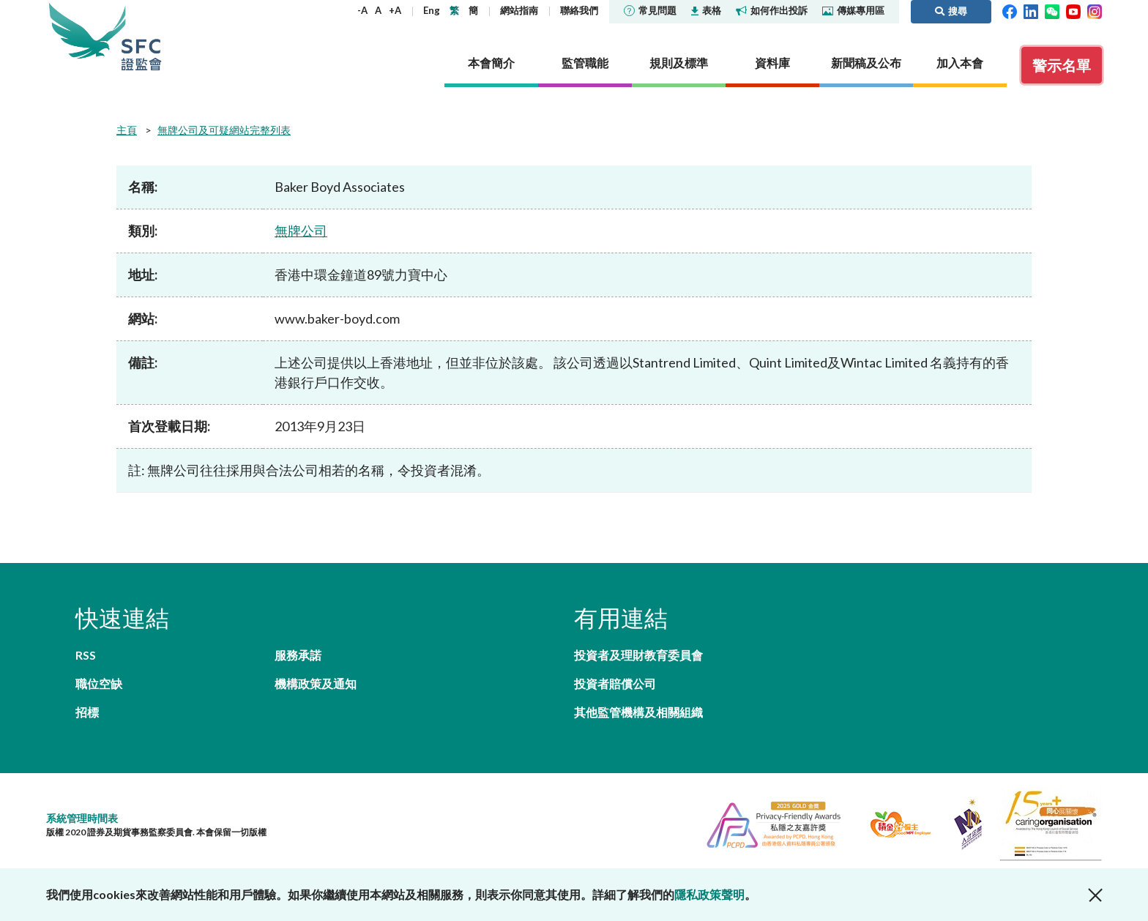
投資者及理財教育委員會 (638, 655)
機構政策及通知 (316, 683)
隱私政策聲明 (709, 894)
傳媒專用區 (853, 10)
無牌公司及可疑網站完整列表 (224, 130)
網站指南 (519, 10)
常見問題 (650, 10)
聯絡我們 (579, 10)
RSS (85, 655)
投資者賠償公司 (615, 683)
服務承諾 (298, 655)
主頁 (126, 130)
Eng (431, 10)
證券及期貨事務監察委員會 (141, 36)
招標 (87, 712)
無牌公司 (301, 231)
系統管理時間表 (82, 818)
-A (362, 10)
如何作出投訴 (772, 10)
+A (395, 10)
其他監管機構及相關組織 (638, 712)
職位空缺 (98, 683)
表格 (706, 10)
